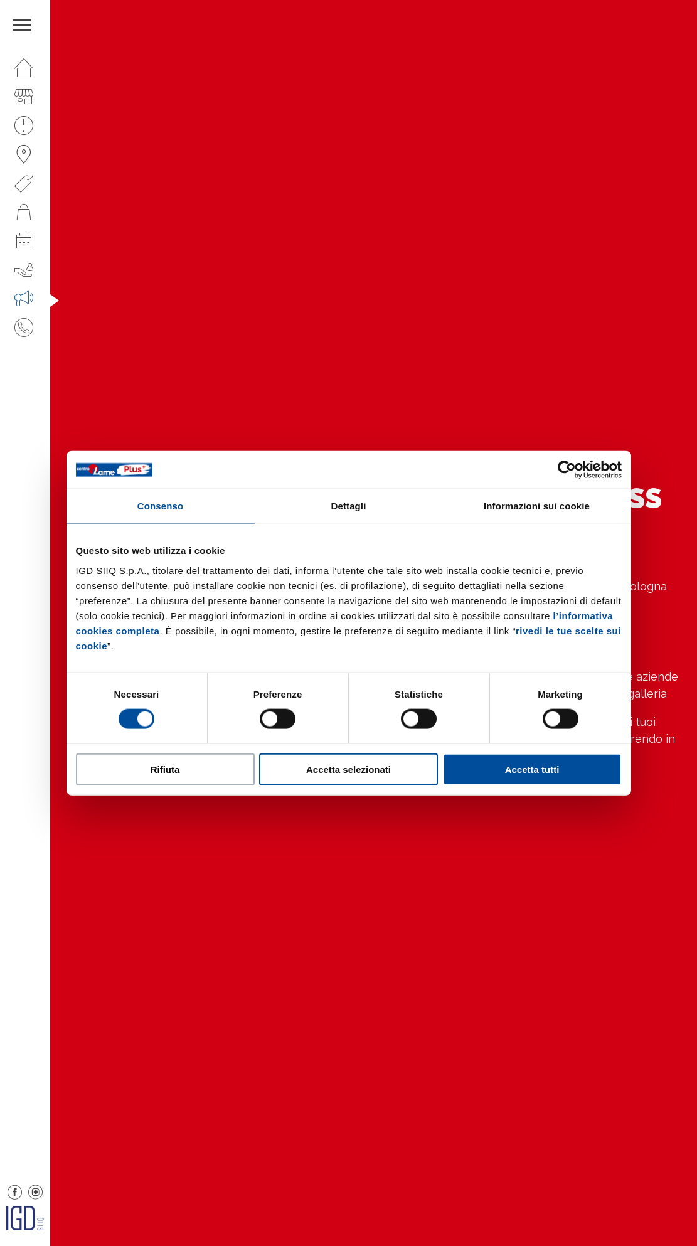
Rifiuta (165, 769)
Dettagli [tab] (348, 506)
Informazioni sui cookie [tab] (537, 506)
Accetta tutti (532, 769)
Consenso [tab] (160, 506)
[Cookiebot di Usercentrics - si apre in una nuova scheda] (567, 470)
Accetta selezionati (348, 769)
